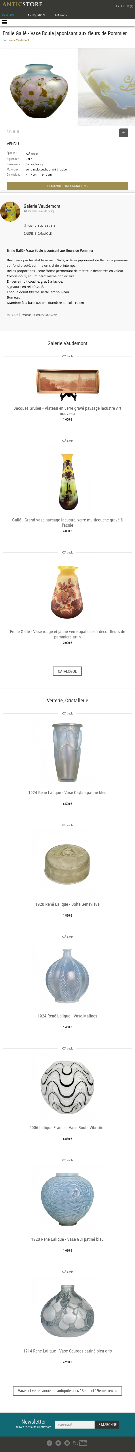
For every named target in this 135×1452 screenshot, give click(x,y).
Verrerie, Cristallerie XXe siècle (39, 314)
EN (123, 6)
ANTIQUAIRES (36, 15)
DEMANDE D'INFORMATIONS (67, 186)
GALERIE (28, 234)
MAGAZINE (62, 15)
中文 (130, 6)
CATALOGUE (9, 15)
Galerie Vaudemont (42, 206)
